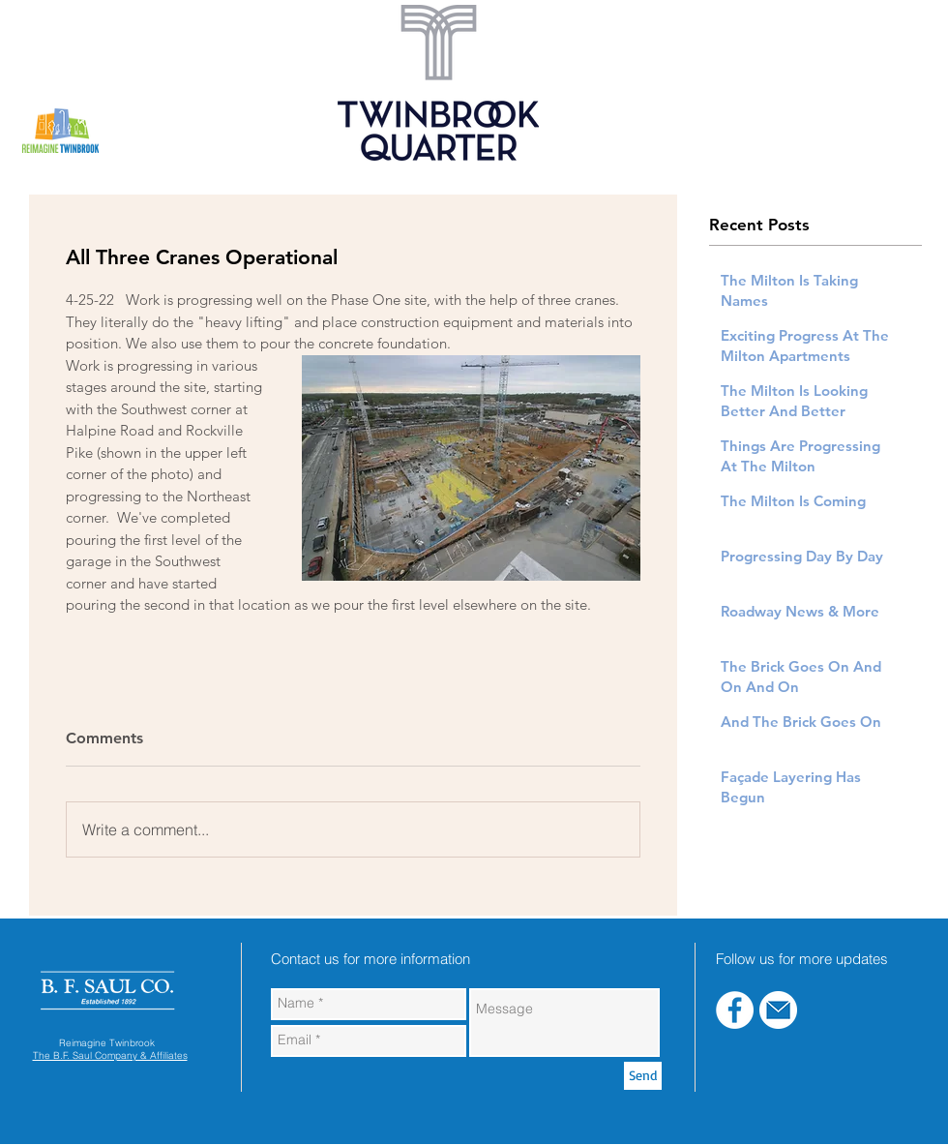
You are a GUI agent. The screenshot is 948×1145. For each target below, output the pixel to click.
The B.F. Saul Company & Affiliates (110, 1055)
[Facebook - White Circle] (735, 1010)
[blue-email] (778, 1010)
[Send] (643, 1076)
